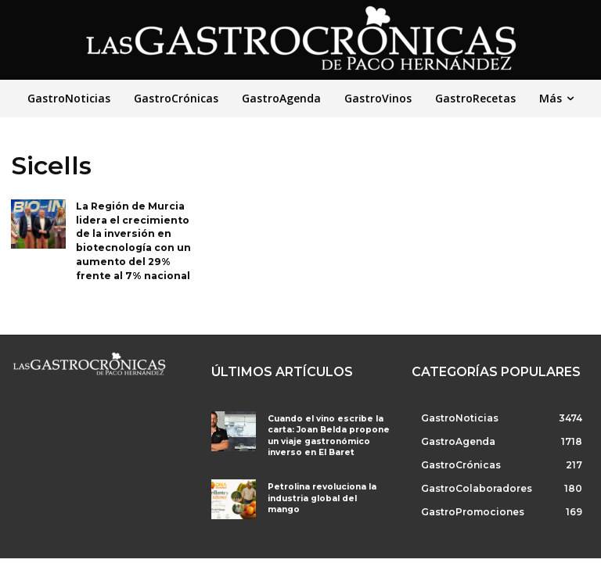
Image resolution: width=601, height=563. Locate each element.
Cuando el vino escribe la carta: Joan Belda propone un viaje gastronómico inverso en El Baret (324, 430)
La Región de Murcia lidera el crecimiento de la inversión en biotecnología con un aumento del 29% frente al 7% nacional (133, 238)
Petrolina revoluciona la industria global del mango (326, 486)
